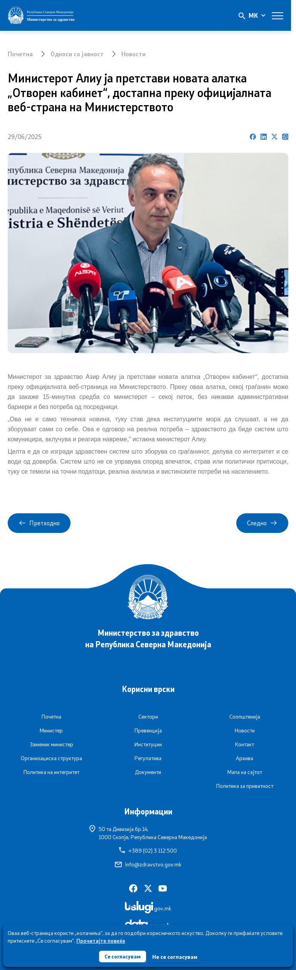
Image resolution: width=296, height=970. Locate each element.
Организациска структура (51, 758)
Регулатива (148, 758)
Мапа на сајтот (244, 772)
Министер (51, 730)
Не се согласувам (175, 956)
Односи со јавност (77, 54)
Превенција (148, 730)
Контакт (244, 744)
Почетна (20, 54)
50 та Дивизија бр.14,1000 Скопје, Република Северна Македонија (148, 833)
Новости (134, 54)
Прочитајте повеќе (100, 939)
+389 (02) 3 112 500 (148, 850)
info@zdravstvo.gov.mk (148, 864)
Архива (244, 758)
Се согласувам (122, 956)
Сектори (148, 716)
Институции (148, 744)
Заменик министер (51, 744)
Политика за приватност (244, 785)
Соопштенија (244, 716)
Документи (148, 772)
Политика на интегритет (51, 772)
